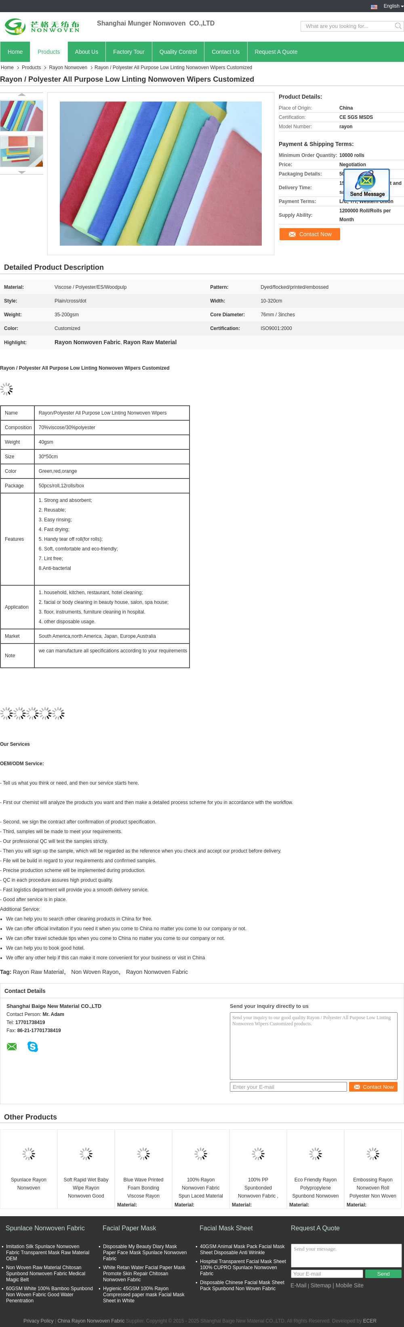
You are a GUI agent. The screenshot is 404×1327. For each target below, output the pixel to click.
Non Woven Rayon (94, 972)
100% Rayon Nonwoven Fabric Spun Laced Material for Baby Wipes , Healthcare (201, 1188)
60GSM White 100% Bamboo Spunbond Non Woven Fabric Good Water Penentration (49, 1295)
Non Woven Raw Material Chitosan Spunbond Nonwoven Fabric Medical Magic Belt (45, 1274)
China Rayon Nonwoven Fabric (90, 1321)
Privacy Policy (38, 1321)
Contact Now (315, 234)
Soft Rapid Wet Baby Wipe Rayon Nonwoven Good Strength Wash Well (85, 1188)
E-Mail (298, 1285)
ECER (370, 1321)
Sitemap (321, 1285)
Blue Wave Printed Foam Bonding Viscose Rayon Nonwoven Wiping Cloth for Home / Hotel (144, 1188)
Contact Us (226, 52)
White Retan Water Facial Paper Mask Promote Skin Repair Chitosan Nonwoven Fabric (144, 1274)
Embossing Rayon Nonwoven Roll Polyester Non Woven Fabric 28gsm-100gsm (372, 1188)
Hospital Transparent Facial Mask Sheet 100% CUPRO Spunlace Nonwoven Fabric (243, 1267)
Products (49, 52)
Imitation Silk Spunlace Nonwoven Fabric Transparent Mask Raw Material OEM (47, 1252)
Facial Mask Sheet (226, 1228)
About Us (87, 52)
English (394, 5)
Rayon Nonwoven (68, 67)
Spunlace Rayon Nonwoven (28, 1184)
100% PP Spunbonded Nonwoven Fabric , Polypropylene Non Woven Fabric (258, 1188)
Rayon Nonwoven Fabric (157, 972)
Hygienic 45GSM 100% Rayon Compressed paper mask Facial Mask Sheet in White (143, 1295)
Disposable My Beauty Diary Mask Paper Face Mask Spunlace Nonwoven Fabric (145, 1252)
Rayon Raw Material (38, 972)
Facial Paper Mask (129, 1228)
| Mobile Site (348, 1285)
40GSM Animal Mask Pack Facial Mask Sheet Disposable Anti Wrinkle (242, 1249)
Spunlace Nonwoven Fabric (45, 1228)
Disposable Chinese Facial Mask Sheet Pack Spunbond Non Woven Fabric (242, 1285)
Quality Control (178, 52)
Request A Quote (276, 52)
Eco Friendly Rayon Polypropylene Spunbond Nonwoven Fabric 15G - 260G (315, 1188)
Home (15, 52)
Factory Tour (129, 52)
